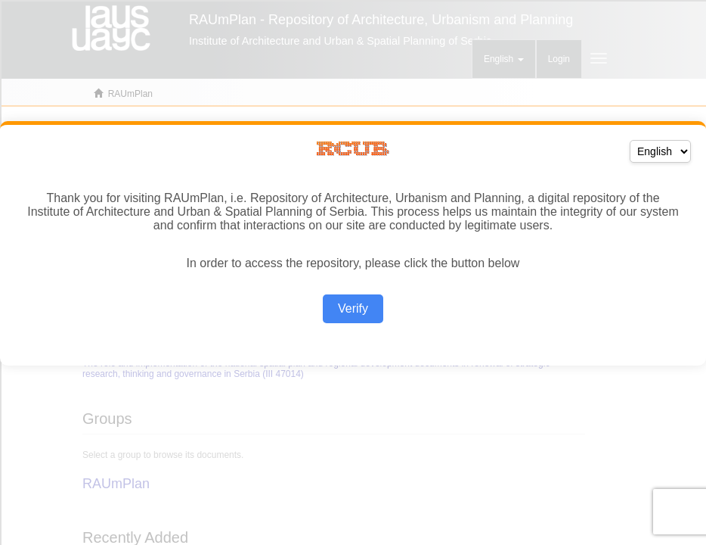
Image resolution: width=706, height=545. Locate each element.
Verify (353, 308)
